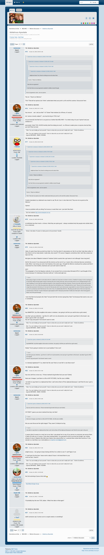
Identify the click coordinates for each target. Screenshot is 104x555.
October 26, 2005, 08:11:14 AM (36, 108)
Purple (92, 23)
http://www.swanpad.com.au (42, 212)
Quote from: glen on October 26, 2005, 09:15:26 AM (39, 339)
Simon (17, 147)
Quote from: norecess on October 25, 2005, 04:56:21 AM (43, 71)
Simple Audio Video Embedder (14, 552)
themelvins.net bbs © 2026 (91, 548)
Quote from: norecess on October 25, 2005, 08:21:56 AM (41, 61)
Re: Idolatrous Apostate (32, 48)
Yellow (90, 23)
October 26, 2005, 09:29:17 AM (36, 370)
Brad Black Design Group (32, 484)
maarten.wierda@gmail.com (58, 440)
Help (83, 550)
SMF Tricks (14, 549)
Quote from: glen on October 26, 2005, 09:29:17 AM (39, 403)
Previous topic (13, 37)
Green (85, 23)
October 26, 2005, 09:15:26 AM (36, 308)
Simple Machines (21, 551)
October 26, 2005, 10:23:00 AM (36, 472)
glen (17, 113)
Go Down (12, 44)
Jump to (69, 537)
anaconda (17, 477)
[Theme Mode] (23, 2)
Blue (87, 23)
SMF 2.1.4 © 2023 (10, 551)
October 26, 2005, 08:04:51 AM (36, 51)
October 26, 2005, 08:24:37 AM (36, 142)
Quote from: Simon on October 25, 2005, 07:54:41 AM (41, 66)
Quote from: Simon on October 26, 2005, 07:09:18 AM (39, 56)
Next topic (21, 37)
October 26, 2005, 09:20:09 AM (36, 334)
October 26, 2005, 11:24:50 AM (36, 496)
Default (81, 23)
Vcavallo (17, 224)
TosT (17, 517)
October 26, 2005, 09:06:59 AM (36, 247)
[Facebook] (86, 18)
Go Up (11, 530)
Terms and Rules (89, 550)
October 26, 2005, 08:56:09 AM (36, 219)
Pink (94, 23)
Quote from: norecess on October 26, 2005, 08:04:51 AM (40, 146)
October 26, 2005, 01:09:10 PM (36, 512)
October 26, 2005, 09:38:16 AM (36, 398)
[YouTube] (93, 18)
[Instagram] (89, 18)
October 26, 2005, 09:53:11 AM (36, 447)
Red (83, 23)
